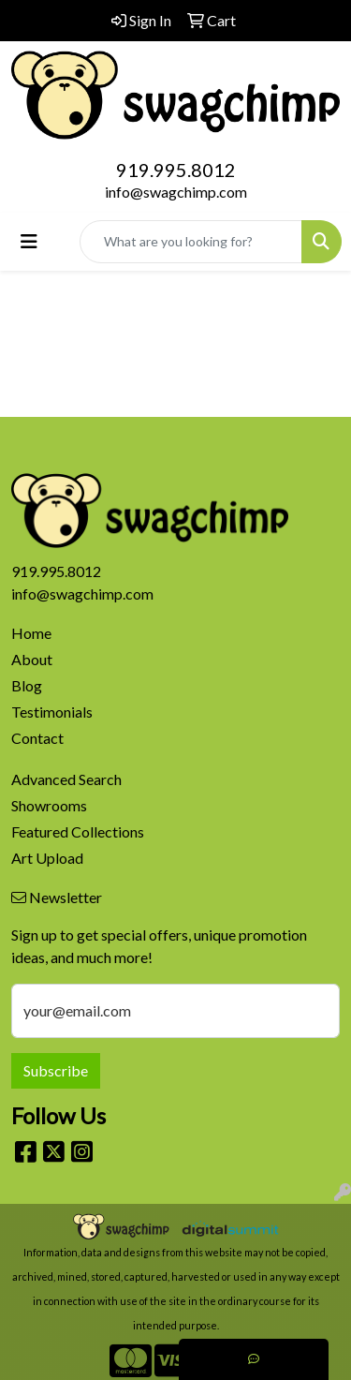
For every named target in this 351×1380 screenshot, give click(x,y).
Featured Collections (77, 831)
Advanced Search (66, 779)
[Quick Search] (191, 241)
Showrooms (49, 805)
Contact (37, 738)
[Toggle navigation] (29, 241)
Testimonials (52, 711)
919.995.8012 (176, 169)
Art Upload (47, 858)
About (31, 659)
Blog (26, 685)
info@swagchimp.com (176, 191)
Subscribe (55, 1070)
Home (31, 633)
